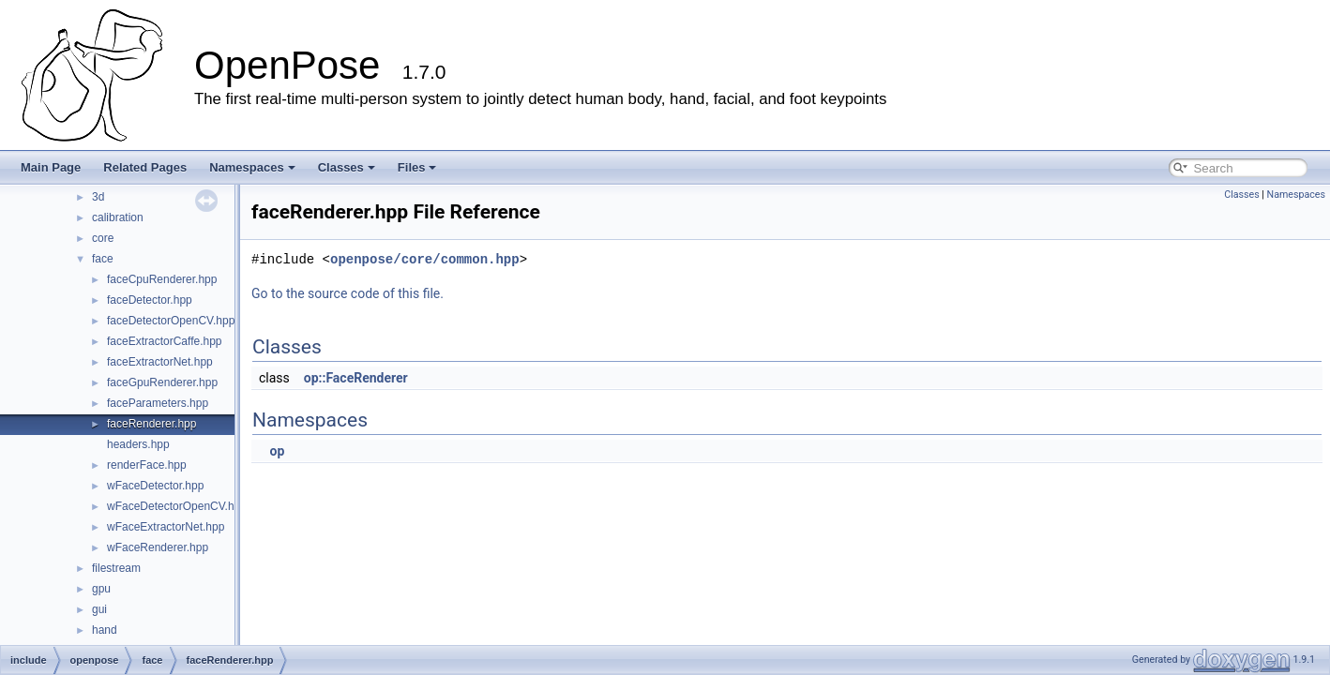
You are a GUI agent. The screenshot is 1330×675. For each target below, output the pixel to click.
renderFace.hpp (147, 465)
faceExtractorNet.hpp (160, 361)
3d (98, 196)
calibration (118, 217)
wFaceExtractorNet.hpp (165, 526)
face (102, 258)
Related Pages (145, 167)
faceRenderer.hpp (151, 423)
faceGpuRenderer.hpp (162, 382)
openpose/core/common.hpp (425, 259)
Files (417, 167)
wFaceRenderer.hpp (157, 547)
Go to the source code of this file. (347, 293)
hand (104, 630)
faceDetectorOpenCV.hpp (170, 320)
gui (99, 609)
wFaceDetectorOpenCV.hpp (177, 506)
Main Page (51, 167)
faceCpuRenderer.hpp (162, 279)
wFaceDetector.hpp (155, 485)
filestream (116, 568)
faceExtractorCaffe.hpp (164, 341)
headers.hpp (138, 444)
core (102, 238)
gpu (101, 588)
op (276, 450)
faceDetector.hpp (149, 300)
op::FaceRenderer (356, 377)
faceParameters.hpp (157, 403)
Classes (346, 167)
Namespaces (252, 167)
